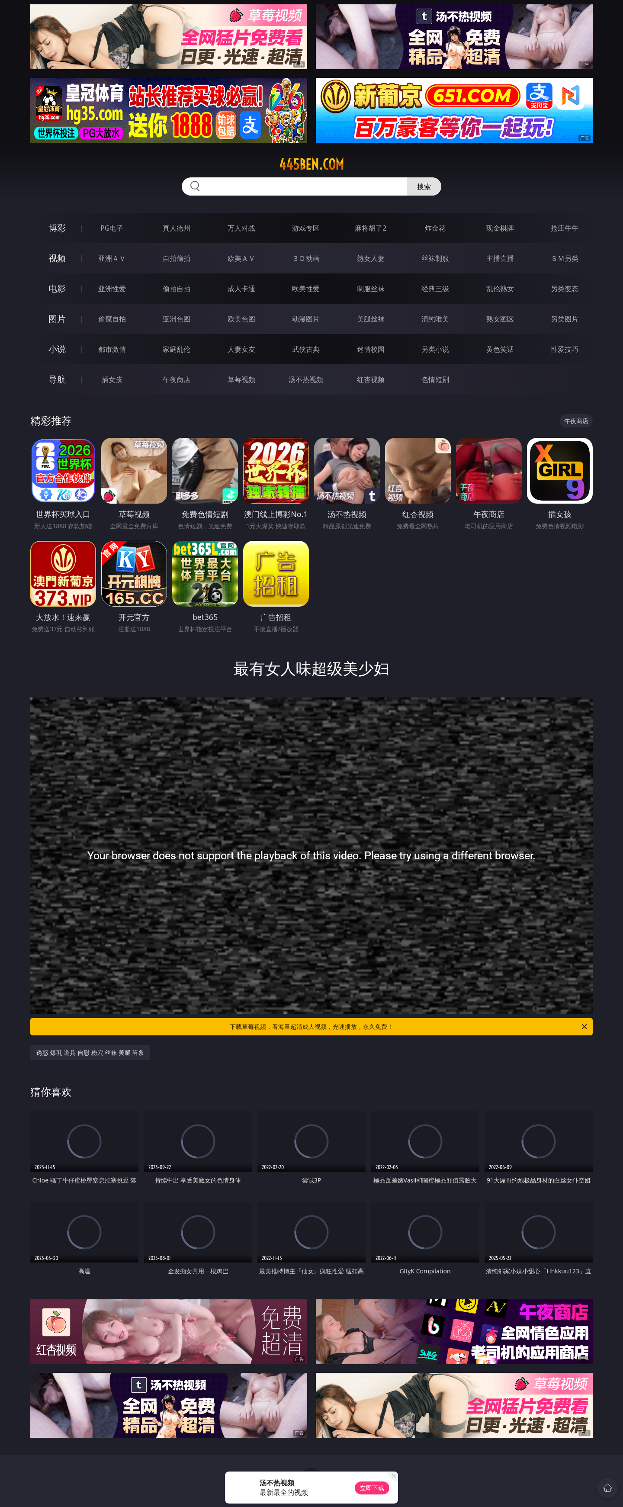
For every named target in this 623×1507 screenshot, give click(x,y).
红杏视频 (371, 379)
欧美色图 (241, 319)
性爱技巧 (564, 349)
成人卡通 (241, 288)
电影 (57, 288)
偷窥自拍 (112, 319)
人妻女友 (241, 349)
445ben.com (311, 164)
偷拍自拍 (176, 288)
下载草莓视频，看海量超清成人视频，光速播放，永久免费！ (409, 1027)
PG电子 (111, 228)
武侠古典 (306, 349)
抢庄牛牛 (564, 228)
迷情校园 (371, 349)
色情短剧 (435, 379)
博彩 (57, 228)
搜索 (424, 186)
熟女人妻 (371, 258)
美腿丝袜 (371, 319)
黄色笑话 (500, 349)
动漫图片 (306, 319)
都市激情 (112, 349)
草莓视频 (241, 379)
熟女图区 (500, 319)
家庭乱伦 (176, 349)
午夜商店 (176, 379)
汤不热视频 (306, 379)
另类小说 (435, 349)
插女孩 (112, 379)
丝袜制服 (435, 258)
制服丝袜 (371, 288)
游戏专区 (306, 228)
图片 (57, 319)
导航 (57, 379)
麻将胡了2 (370, 228)
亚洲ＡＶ (112, 258)
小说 (57, 349)
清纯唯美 (435, 319)
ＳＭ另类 (564, 258)
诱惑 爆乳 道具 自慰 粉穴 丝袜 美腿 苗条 (90, 1052)
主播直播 (500, 258)
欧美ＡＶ (241, 258)
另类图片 (564, 319)
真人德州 (176, 228)
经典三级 (435, 288)
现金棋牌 (500, 228)
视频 (57, 258)
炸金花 (435, 228)
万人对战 (241, 228)
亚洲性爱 (112, 288)
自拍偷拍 (176, 258)
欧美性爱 (306, 288)
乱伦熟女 (500, 288)
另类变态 (564, 288)
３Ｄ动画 (306, 258)
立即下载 (372, 1488)
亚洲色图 (176, 319)
